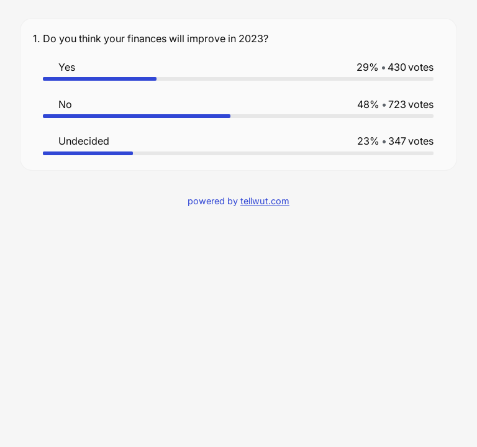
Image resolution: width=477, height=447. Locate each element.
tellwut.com (264, 201)
